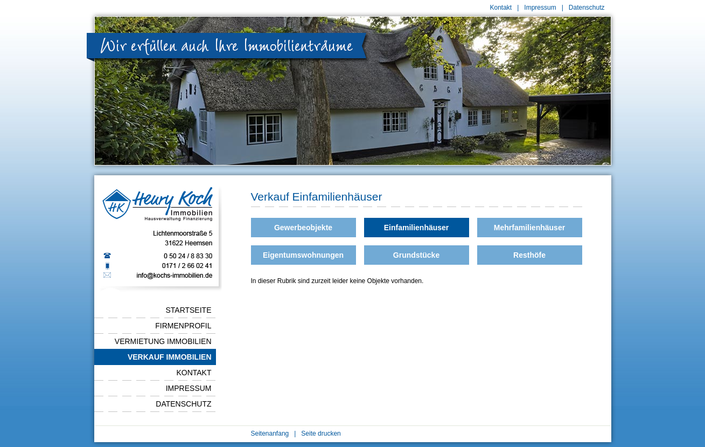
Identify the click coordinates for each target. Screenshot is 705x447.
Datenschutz (587, 7)
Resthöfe (529, 255)
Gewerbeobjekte (303, 227)
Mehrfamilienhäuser (529, 227)
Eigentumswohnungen (303, 255)
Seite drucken (320, 433)
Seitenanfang (270, 433)
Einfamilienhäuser (416, 227)
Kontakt (501, 7)
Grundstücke (416, 255)
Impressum (540, 7)
